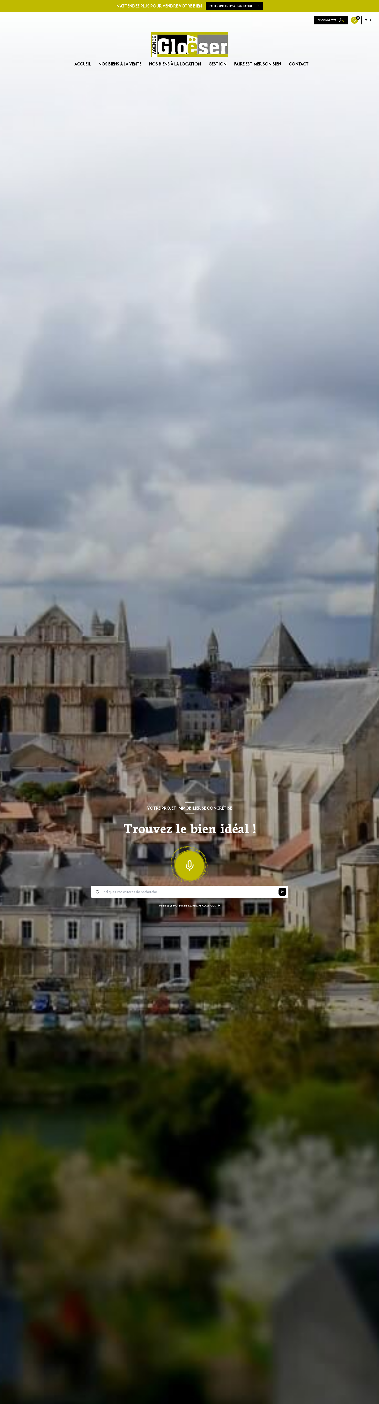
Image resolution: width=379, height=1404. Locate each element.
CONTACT (299, 64)
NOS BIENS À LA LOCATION (175, 64)
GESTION (217, 64)
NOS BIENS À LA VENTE (120, 64)
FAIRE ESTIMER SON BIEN (257, 64)
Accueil (82, 64)
